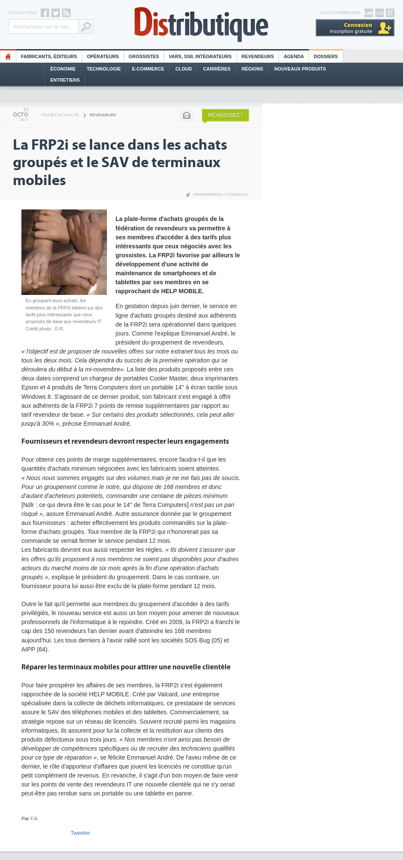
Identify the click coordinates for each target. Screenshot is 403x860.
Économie (63, 68)
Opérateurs (103, 56)
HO (8, 56)
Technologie (104, 68)
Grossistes (144, 56)
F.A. (34, 818)
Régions (252, 68)
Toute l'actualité (60, 115)
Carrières (217, 68)
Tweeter (80, 833)
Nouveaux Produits (300, 68)
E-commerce (148, 68)
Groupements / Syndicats (220, 194)
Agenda (294, 56)
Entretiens (65, 79)
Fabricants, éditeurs (49, 56)
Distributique (201, 24)
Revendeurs (258, 56)
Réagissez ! (225, 115)
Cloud (183, 68)
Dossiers (326, 56)
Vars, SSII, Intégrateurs (200, 56)
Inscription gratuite (351, 28)
